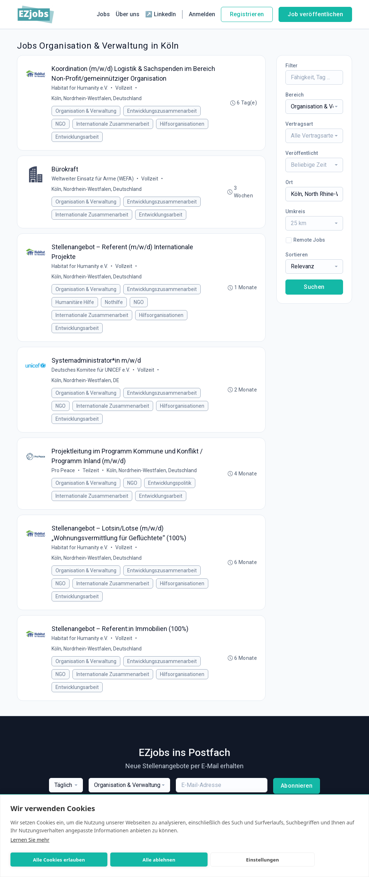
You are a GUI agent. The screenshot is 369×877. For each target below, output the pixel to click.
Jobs (103, 14)
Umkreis (295, 211)
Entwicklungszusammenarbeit (162, 111)
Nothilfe (114, 304)
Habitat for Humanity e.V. (80, 88)
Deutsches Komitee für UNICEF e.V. (91, 372)
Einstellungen (190, 859)
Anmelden (202, 14)
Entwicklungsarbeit (77, 137)
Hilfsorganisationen (182, 124)
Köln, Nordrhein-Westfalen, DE (86, 383)
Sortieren (296, 255)
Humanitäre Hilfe (75, 304)
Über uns (127, 14)
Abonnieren (296, 790)
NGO (61, 124)
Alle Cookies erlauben (45, 859)
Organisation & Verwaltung (86, 111)
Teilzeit (91, 473)
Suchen (314, 286)
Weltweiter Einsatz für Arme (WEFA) (93, 180)
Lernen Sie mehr (29, 839)
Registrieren (247, 14)
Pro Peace (63, 473)
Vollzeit (124, 88)
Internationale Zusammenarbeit (113, 124)
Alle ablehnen (115, 859)
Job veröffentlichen (315, 14)
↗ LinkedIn (160, 14)
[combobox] (314, 106)
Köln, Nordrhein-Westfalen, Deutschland (97, 99)
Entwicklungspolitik (170, 486)
